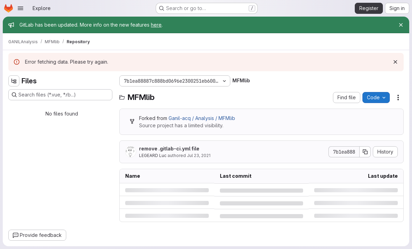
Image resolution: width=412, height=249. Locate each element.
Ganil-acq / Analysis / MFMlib (202, 118)
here (156, 25)
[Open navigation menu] (20, 8)
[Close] (401, 25)
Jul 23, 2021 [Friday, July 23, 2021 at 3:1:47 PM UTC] (199, 155)
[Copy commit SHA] (365, 151)
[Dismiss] (395, 62)
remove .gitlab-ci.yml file (169, 148)
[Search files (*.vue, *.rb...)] (60, 94)
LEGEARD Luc (152, 155)
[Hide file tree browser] (13, 80)
